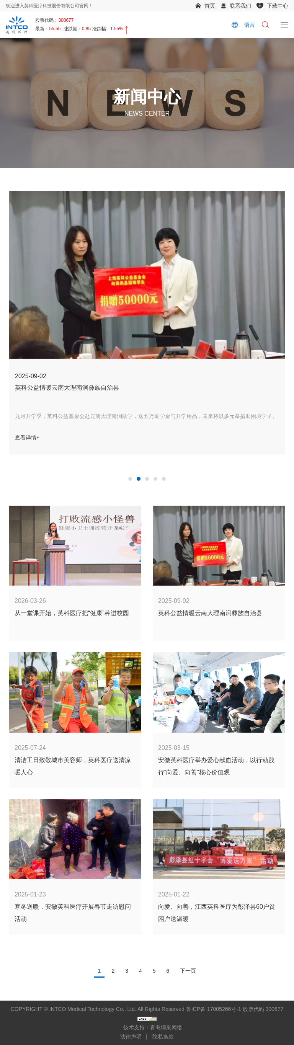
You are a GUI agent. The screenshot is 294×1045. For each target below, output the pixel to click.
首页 (209, 6)
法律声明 (131, 1037)
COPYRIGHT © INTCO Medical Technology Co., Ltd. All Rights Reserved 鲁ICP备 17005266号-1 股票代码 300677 (147, 1009)
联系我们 (240, 6)
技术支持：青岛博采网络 (152, 1027)
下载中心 (277, 6)
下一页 (188, 971)
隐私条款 (163, 1037)
